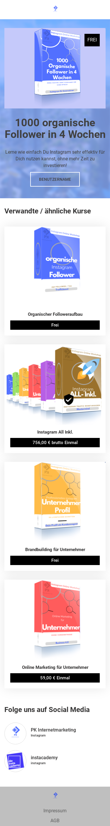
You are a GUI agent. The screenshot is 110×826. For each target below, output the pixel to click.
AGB (55, 820)
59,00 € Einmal (55, 678)
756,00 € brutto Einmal (55, 442)
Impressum (55, 810)
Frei (55, 325)
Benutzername (55, 179)
